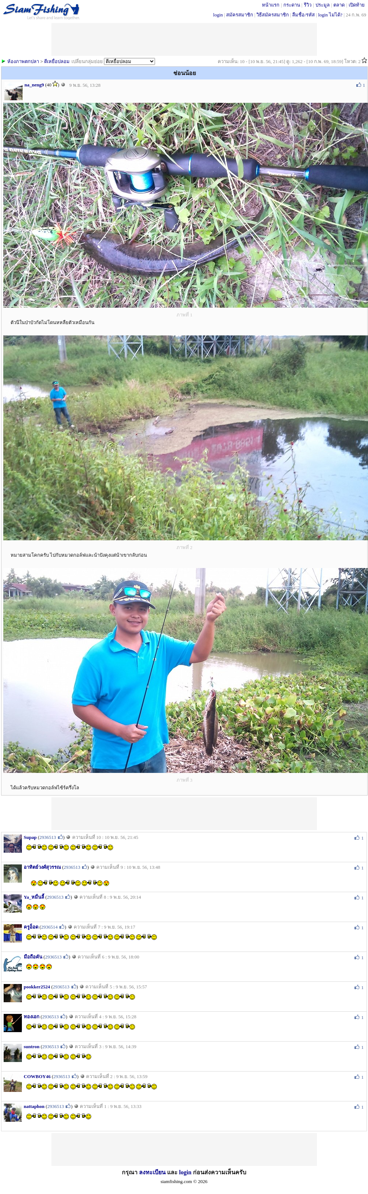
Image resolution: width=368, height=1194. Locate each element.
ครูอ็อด (31, 927)
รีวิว (307, 5)
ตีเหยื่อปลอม (57, 61)
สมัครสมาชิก (239, 14)
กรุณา (130, 1172)
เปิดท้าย (357, 5)
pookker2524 (37, 986)
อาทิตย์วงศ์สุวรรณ (42, 867)
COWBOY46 (37, 1076)
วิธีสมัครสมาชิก (272, 14)
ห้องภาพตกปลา (23, 61)
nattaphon (34, 1106)
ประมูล (322, 5)
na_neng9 (34, 84)
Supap (30, 837)
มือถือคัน (33, 957)
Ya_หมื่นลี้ (34, 897)
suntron (31, 1046)
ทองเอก (31, 1016)
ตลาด (339, 5)
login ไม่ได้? (330, 14)
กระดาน (291, 5)
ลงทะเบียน (152, 1172)
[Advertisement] (184, 813)
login (218, 14)
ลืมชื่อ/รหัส (303, 14)
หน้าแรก (270, 5)
